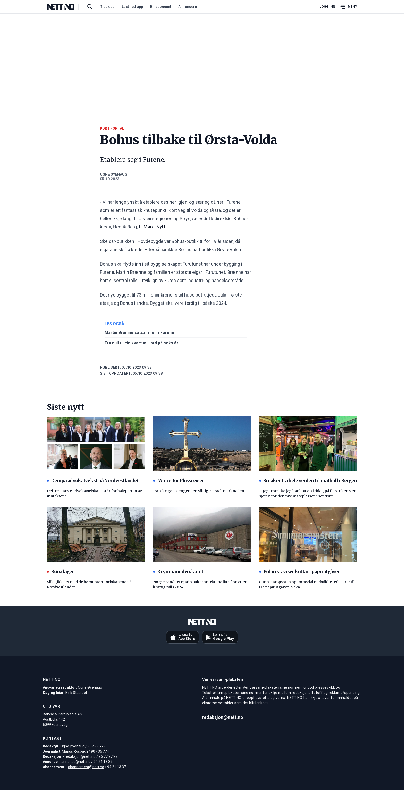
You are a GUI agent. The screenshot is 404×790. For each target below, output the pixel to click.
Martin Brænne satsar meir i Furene (139, 332)
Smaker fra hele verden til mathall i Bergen (308, 480)
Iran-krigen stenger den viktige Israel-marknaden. (199, 491)
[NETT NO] (65, 7)
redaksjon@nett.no (80, 756)
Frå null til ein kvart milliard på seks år (141, 343)
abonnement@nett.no (86, 767)
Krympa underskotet (178, 571)
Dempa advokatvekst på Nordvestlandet (93, 480)
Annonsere (187, 7)
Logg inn (327, 7)
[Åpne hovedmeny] (348, 7)
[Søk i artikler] (90, 7)
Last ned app (132, 7)
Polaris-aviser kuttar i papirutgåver (299, 571)
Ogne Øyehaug (113, 174)
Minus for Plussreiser (178, 480)
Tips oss (107, 7)
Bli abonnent (160, 7)
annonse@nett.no (75, 762)
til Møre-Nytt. (152, 226)
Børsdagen (61, 571)
